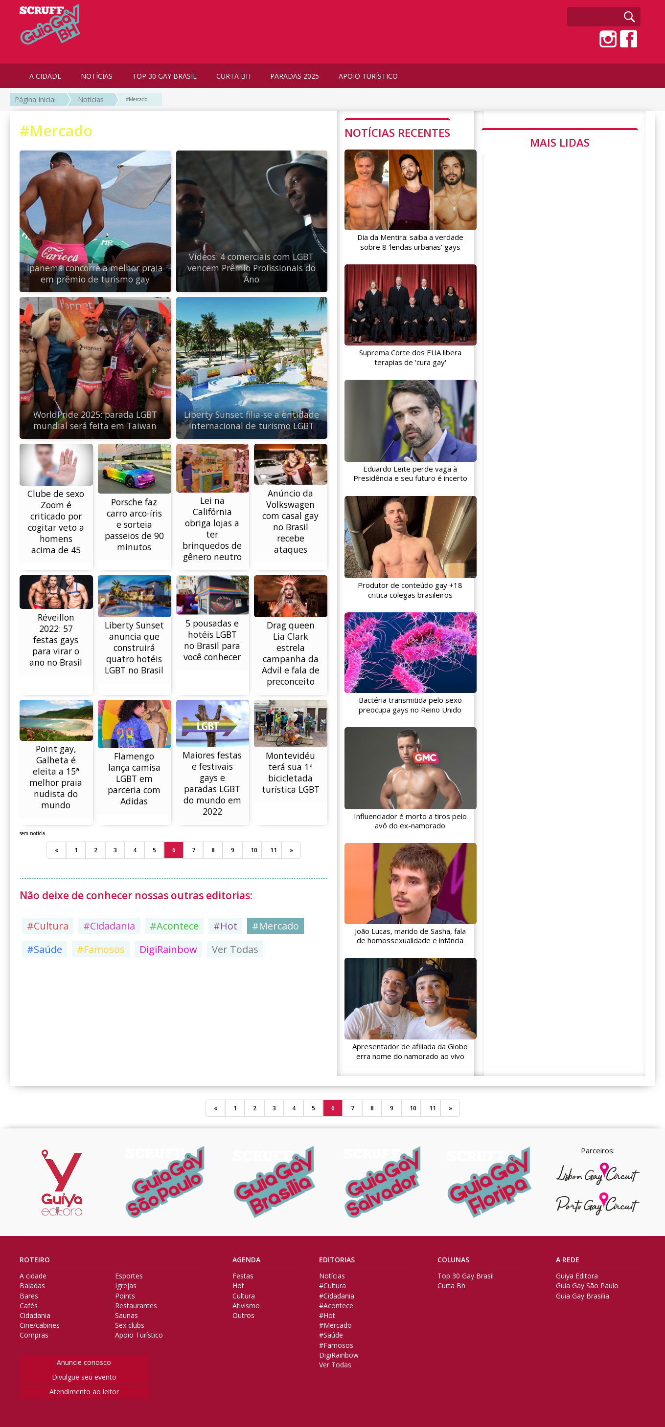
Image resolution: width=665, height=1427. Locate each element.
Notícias (91, 99)
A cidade (33, 1274)
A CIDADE (45, 76)
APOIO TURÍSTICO (368, 76)
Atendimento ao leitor (84, 1389)
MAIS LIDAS (560, 142)
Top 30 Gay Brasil (465, 1274)
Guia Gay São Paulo (587, 1283)
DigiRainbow (168, 988)
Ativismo (246, 1303)
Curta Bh (451, 1283)
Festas (242, 1274)
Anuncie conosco (84, 1359)
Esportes (129, 1274)
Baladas (32, 1283)
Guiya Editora (577, 1274)
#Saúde (44, 988)
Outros (243, 1313)
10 (254, 889)
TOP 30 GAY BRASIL (164, 76)
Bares (29, 1293)
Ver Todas (235, 988)
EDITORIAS (337, 1258)
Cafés (29, 1303)
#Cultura (48, 964)
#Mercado (136, 99)
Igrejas (126, 1283)
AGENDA (246, 1258)
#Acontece (174, 964)
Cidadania (35, 1313)
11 (273, 889)
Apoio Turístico (139, 1333)
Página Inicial (35, 99)
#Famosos (101, 988)
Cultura (243, 1293)
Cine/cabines (40, 1323)
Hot (238, 1283)
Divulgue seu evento (84, 1374)
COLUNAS (453, 1258)
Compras (34, 1333)
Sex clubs (129, 1323)
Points (125, 1293)
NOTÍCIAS (97, 76)
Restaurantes (136, 1303)
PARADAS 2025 (294, 76)
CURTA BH (233, 76)
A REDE (567, 1258)
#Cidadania (109, 964)
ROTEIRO (35, 1258)
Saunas (126, 1313)
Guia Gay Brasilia (582, 1293)
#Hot (225, 964)
